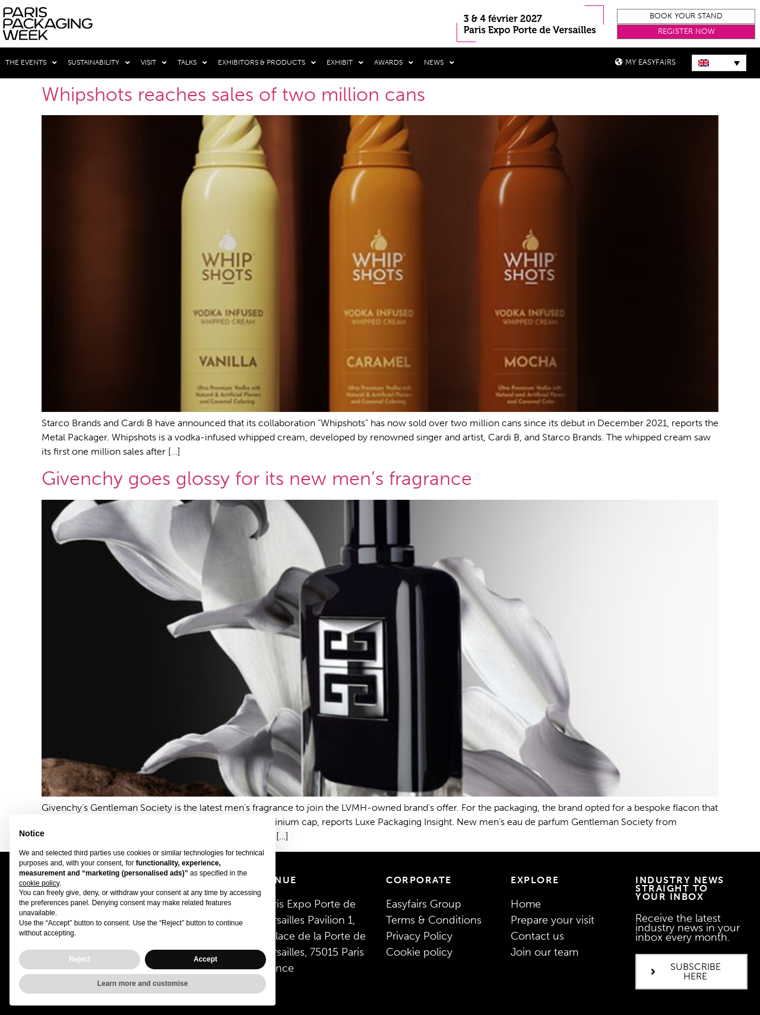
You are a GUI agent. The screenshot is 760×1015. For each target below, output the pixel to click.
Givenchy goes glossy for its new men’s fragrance (257, 478)
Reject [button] (79, 959)
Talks (192, 62)
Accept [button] (205, 959)
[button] (686, 16)
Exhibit (345, 62)
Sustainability (99, 62)
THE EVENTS (31, 62)
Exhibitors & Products (267, 62)
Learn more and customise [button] (142, 983)
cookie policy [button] (39, 883)
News (439, 62)
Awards (393, 62)
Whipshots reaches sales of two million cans (233, 94)
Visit (154, 62)
